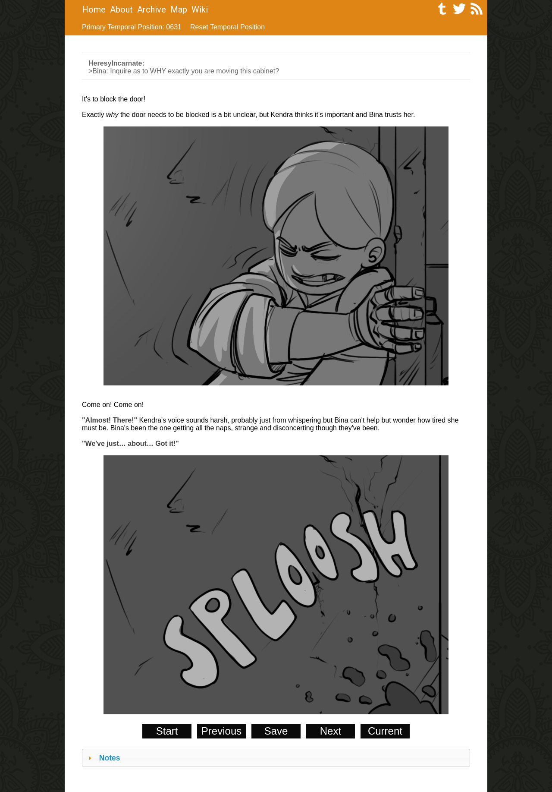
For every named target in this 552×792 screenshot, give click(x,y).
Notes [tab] (103, 758)
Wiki (199, 9)
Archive (151, 9)
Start (167, 731)
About (121, 9)
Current (385, 731)
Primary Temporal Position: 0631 (132, 27)
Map (178, 9)
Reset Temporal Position (227, 27)
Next (330, 731)
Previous (221, 731)
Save (276, 731)
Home (94, 9)
